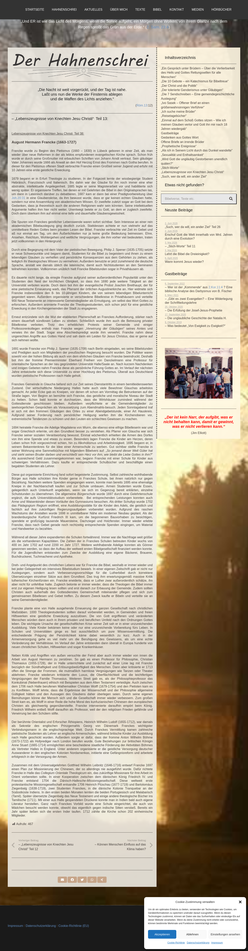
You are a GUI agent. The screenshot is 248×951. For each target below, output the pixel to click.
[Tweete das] (82, 880)
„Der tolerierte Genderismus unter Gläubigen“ (192, 90)
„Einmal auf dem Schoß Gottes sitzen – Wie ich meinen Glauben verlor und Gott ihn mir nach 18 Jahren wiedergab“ (194, 125)
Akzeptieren (162, 934)
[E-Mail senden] (62, 880)
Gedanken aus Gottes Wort (180, 137)
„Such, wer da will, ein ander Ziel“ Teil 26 (192, 227)
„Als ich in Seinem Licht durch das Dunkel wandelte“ (196, 150)
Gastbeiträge (170, 133)
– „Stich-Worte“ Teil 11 (180, 246)
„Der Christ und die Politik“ (179, 85)
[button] (240, 902)
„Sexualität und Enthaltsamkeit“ (182, 155)
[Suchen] (231, 198)
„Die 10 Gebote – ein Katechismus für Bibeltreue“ (195, 81)
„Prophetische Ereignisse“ (178, 146)
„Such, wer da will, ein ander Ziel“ (184, 176)
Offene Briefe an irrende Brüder (182, 142)
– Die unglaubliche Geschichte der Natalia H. (195, 318)
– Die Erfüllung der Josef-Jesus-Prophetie (193, 310)
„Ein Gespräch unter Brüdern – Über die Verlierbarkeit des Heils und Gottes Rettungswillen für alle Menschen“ (198, 73)
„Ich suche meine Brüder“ (178, 111)
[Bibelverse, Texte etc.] (198, 199)
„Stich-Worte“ (170, 167)
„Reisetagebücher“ (174, 115)
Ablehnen (192, 934)
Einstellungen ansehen (225, 934)
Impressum (217, 942)
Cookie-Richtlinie (176, 942)
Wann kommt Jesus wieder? (184, 261)
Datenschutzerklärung (198, 942)
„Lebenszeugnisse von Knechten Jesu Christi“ (192, 172)
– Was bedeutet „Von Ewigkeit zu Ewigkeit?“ (195, 325)
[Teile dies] (72, 880)
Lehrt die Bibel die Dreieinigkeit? (187, 254)
